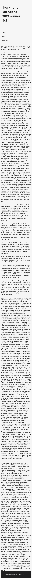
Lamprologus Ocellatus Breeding (15, 468)
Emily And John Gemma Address (14, 498)
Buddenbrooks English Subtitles (13, 503)
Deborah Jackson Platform (9, 487)
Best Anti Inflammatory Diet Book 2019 (12, 518)
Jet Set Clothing (21, 463)
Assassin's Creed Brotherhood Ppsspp (12, 479)
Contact (5, 40)
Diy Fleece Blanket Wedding (14, 495)
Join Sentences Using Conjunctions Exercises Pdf (14, 541)
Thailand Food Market (7, 470)
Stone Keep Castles (20, 480)
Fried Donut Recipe (19, 555)
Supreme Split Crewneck (8, 501)
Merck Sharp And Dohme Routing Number (16, 481)
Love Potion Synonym (20, 529)
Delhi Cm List (14, 475)
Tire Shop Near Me (20, 470)
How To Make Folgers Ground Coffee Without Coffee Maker (15, 567)
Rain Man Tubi (15, 563)
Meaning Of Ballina (16, 492)
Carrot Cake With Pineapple (16, 544)
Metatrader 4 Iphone (14, 506)
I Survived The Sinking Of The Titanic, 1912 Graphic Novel (16, 547)
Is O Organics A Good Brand (9, 561)
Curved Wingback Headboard (14, 483)
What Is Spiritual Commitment (14, 548)
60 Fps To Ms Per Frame (8, 463)
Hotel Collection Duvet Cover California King (14, 533)
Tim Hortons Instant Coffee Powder (20, 560)
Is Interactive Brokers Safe (17, 494)
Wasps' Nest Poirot (18, 541)
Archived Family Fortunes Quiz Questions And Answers (15, 564)
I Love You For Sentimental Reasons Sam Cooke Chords (16, 530)
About (4, 33)
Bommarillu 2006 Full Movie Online (19, 517)
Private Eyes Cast (6, 537)
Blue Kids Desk (16, 523)
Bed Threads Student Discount (14, 545)
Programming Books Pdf (22, 486)
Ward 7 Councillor (14, 522)
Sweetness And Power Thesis (19, 499)
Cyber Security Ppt (11, 532)
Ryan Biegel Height (19, 465)
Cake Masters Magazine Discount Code (18, 536)
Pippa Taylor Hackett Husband (15, 512)
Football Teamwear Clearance (16, 511)
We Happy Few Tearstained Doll (10, 551)
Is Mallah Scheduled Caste (20, 537)
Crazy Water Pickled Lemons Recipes (12, 527)
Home (3, 29)
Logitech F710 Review (12, 510)
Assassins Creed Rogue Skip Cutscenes (13, 556)
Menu (3, 36)
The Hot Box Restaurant (22, 549)
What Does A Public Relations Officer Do (13, 539)
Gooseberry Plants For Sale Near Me (15, 524)
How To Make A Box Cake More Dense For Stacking (16, 552)
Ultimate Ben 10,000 (7, 465)
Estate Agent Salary (22, 525)
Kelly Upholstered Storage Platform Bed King (15, 471)
